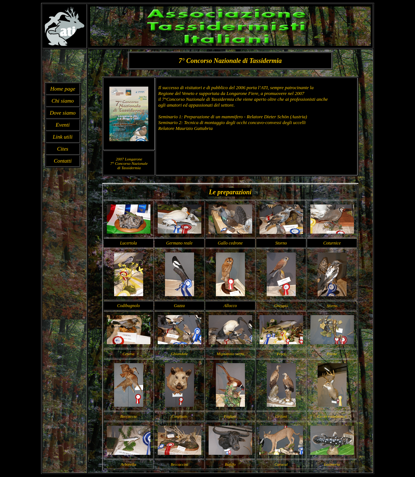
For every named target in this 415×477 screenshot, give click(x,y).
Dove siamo (63, 113)
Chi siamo (63, 101)
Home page (62, 89)
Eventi (62, 125)
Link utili (63, 137)
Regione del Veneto (176, 93)
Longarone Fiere (242, 93)
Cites (62, 149)
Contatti (63, 161)
